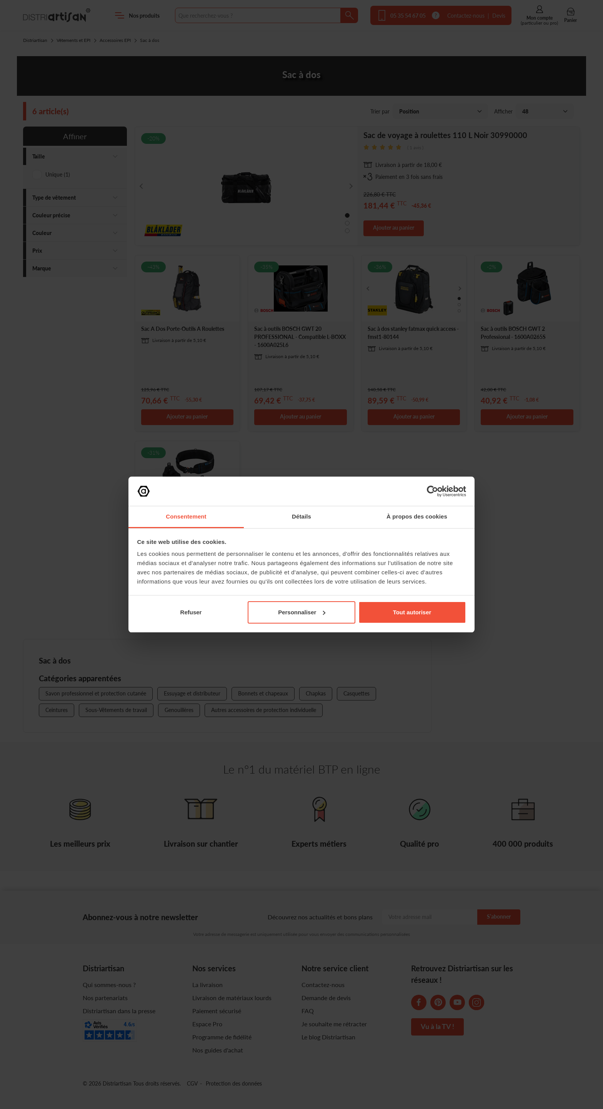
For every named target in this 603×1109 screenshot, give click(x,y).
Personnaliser (301, 612)
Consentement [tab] (186, 516)
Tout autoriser (412, 612)
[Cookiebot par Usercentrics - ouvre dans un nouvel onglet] (432, 491)
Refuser (191, 612)
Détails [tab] (301, 516)
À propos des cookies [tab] (416, 516)
